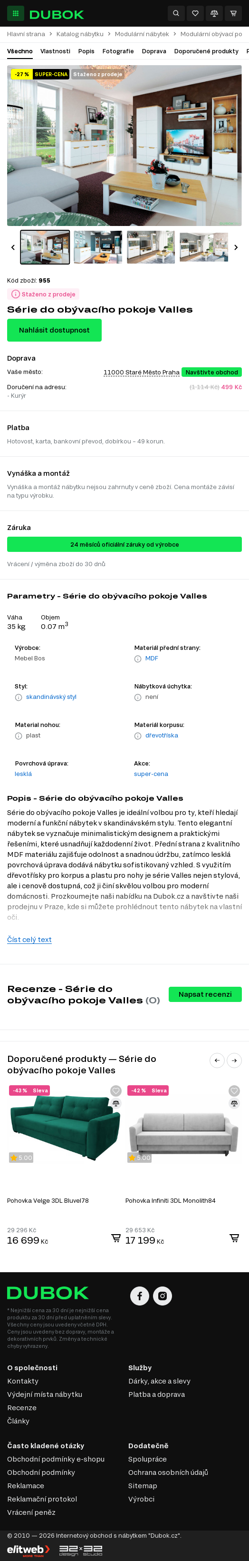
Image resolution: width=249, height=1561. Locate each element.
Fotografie (118, 51)
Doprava (154, 51)
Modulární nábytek (142, 34)
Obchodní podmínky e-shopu (56, 1459)
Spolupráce (147, 1459)
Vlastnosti (55, 51)
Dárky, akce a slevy (159, 1381)
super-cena (151, 773)
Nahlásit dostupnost (54, 330)
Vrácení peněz (31, 1512)
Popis (86, 51)
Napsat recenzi (205, 994)
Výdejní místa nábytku (44, 1394)
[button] (13, 247)
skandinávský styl (51, 696)
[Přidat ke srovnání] (116, 1103)
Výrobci (141, 1499)
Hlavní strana (26, 34)
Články (18, 1421)
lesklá (23, 773)
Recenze (22, 1408)
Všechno (20, 51)
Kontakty (22, 1381)
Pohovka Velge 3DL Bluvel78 (48, 1200)
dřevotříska (161, 735)
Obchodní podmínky (41, 1472)
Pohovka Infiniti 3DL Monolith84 (170, 1200)
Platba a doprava (156, 1394)
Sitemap (142, 1486)
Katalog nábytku (80, 34)
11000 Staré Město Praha (142, 372)
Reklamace (25, 1486)
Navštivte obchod (211, 372)
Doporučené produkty (206, 51)
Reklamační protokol (42, 1499)
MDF (151, 658)
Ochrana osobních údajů (168, 1472)
